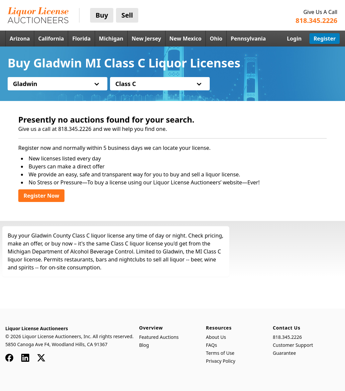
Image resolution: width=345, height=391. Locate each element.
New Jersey (146, 38)
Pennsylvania (248, 38)
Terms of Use (220, 353)
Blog (144, 345)
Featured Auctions (158, 337)
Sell (127, 15)
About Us (216, 337)
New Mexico (186, 38)
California (51, 38)
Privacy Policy (220, 361)
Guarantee (284, 353)
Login (294, 38)
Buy (101, 15)
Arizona (20, 38)
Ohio (216, 38)
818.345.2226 (287, 337)
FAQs (211, 345)
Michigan (111, 38)
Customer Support (293, 345)
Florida (81, 38)
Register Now (41, 195)
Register (324, 38)
